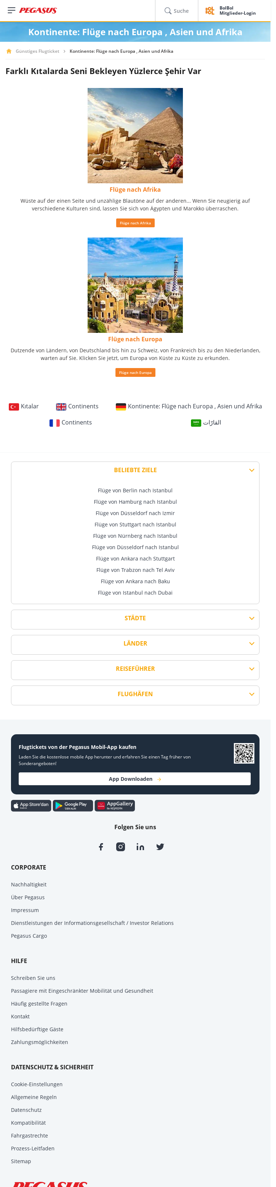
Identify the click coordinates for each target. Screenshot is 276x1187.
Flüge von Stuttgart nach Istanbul (135, 524)
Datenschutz (26, 1109)
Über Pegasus (28, 897)
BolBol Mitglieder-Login (238, 10)
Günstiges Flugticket (37, 51)
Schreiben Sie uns (33, 977)
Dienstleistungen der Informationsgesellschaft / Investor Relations (92, 922)
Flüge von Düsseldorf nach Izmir (135, 513)
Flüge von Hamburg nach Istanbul (135, 501)
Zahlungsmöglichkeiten (39, 1042)
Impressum (25, 910)
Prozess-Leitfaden (33, 1148)
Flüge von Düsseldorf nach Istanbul (135, 547)
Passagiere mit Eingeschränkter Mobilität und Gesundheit (82, 990)
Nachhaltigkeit (29, 884)
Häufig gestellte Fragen (39, 1003)
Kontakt (20, 1016)
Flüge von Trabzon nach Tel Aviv (135, 569)
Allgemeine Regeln (34, 1097)
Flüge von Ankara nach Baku (135, 581)
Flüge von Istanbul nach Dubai (135, 592)
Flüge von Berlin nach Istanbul (135, 490)
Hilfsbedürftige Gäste (37, 1029)
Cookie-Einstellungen (37, 1084)
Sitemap (21, 1161)
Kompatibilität (28, 1122)
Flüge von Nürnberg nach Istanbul (135, 535)
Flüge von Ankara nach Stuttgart (135, 558)
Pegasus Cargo (29, 935)
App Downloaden (135, 778)
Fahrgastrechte (29, 1135)
